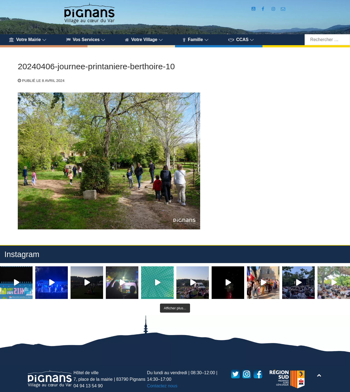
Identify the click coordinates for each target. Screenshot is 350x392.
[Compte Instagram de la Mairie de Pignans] (274, 9)
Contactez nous (162, 386)
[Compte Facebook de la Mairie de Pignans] (263, 9)
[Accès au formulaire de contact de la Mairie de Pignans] (283, 9)
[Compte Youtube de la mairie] (254, 9)
